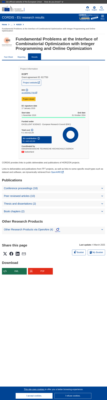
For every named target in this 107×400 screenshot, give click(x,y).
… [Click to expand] (12, 24)
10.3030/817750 (28, 93)
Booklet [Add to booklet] (79, 251)
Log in (87, 8)
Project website (32, 82)
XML (16, 271)
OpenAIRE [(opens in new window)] (56, 172)
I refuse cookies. (73, 396)
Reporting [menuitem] (22, 57)
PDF (42, 271)
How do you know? (53, 2)
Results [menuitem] (35, 57)
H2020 (19, 24)
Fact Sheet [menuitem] (8, 57)
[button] (94, 8)
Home (4, 24)
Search (101, 8)
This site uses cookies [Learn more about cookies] (34, 389)
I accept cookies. (34, 396)
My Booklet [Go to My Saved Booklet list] (96, 252)
